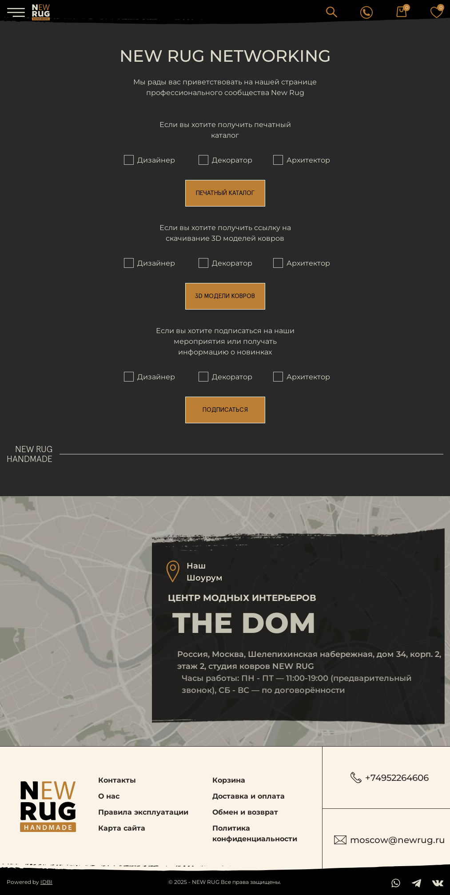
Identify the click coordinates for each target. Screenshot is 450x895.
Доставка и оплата (248, 796)
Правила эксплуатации (143, 812)
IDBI (46, 882)
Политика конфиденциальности (254, 833)
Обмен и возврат (245, 812)
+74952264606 (389, 777)
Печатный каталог (225, 193)
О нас (108, 796)
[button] (331, 11)
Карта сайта (121, 828)
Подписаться (225, 410)
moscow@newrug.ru (389, 840)
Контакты (117, 780)
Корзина (228, 780)
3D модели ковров (225, 296)
